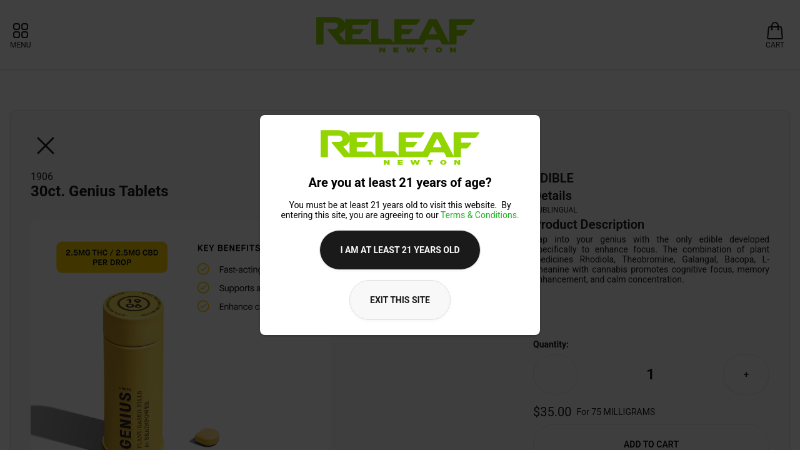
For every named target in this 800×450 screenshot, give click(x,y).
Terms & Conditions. (480, 215)
